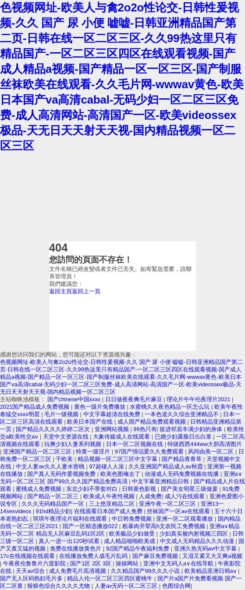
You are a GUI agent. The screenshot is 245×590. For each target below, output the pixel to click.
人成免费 (150, 496)
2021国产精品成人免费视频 (35, 406)
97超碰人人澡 (107, 466)
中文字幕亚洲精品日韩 (161, 481)
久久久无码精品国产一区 (53, 503)
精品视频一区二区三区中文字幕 (118, 459)
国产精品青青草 (182, 459)
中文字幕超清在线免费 (112, 414)
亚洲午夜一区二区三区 (168, 503)
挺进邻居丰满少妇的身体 (192, 429)
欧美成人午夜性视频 (109, 496)
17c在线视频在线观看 (28, 556)
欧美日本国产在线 (90, 421)
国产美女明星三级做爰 (190, 489)
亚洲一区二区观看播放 (185, 518)
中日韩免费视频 (132, 518)
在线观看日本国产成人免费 (109, 511)
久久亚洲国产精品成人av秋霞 (166, 466)
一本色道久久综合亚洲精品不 (182, 414)
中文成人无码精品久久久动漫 (198, 541)
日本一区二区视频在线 (135, 444)
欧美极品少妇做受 (132, 533)
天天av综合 (31, 571)
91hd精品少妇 (53, 511)
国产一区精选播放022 (91, 526)
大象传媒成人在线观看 (122, 436)
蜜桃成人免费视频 (39, 489)
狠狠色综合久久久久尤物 (59, 586)
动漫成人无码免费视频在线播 (182, 474)
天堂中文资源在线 (66, 436)
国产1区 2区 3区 (91, 563)
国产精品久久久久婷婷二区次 (54, 429)
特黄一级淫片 (94, 451)
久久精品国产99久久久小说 (146, 571)
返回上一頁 (86, 291)
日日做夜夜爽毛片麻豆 (134, 399)
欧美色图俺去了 (121, 474)
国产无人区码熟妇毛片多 (32, 578)
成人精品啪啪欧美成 (130, 541)
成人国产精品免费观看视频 (152, 421)
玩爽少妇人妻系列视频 (73, 444)
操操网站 (128, 563)
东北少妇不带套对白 (92, 489)
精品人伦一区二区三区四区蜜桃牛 (110, 578)
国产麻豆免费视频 (156, 556)
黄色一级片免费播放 (100, 406)
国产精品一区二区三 (53, 496)
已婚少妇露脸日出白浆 (184, 436)
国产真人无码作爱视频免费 (62, 474)
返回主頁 (60, 291)
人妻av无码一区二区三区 (127, 586)
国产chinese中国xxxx (74, 399)
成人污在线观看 (185, 496)
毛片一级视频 (62, 414)
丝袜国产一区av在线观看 (179, 511)
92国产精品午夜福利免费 (138, 548)
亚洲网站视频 (113, 429)
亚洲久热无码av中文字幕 (206, 548)
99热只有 (144, 429)
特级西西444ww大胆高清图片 (204, 444)
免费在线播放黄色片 (76, 548)
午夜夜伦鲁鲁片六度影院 (35, 563)
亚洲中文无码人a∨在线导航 (179, 563)
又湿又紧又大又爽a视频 (212, 556)
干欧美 (65, 459)
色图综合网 (176, 586)
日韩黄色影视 (140, 489)
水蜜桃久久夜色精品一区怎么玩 (170, 406)
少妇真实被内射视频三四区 (195, 533)
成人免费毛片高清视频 (78, 571)
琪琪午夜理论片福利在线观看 (71, 518)
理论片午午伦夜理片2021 (199, 399)
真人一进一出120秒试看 (70, 541)
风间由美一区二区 (211, 451)
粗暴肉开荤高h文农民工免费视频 (164, 526)
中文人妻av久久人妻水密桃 (51, 466)
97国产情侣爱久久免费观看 (150, 451)
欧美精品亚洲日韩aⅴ (211, 571)
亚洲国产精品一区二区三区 (38, 451)
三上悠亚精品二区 (112, 503)
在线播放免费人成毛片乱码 (94, 556)
